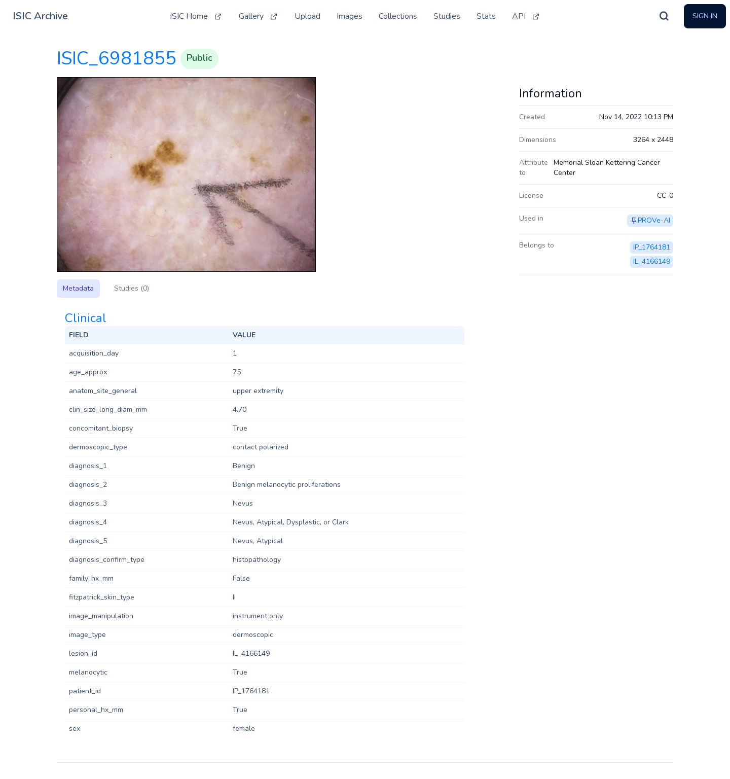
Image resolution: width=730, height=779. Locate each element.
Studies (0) (131, 288)
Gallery (258, 16)
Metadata (78, 288)
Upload (307, 16)
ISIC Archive (40, 16)
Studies (446, 16)
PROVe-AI (654, 220)
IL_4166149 (651, 261)
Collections (398, 16)
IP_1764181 (651, 247)
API (526, 16)
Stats (486, 16)
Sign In (704, 16)
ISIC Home (196, 16)
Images (349, 16)
